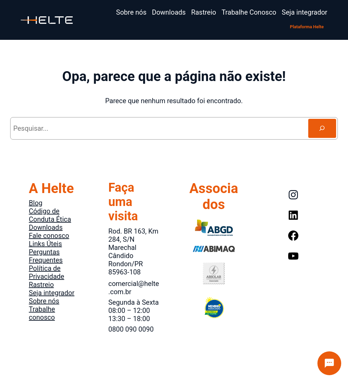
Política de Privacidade (46, 272)
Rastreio (41, 285)
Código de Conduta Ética (50, 215)
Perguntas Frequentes (46, 256)
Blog (35, 203)
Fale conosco (49, 236)
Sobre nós (44, 301)
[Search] (322, 128)
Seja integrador (51, 293)
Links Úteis (45, 244)
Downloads (46, 227)
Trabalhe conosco (42, 313)
